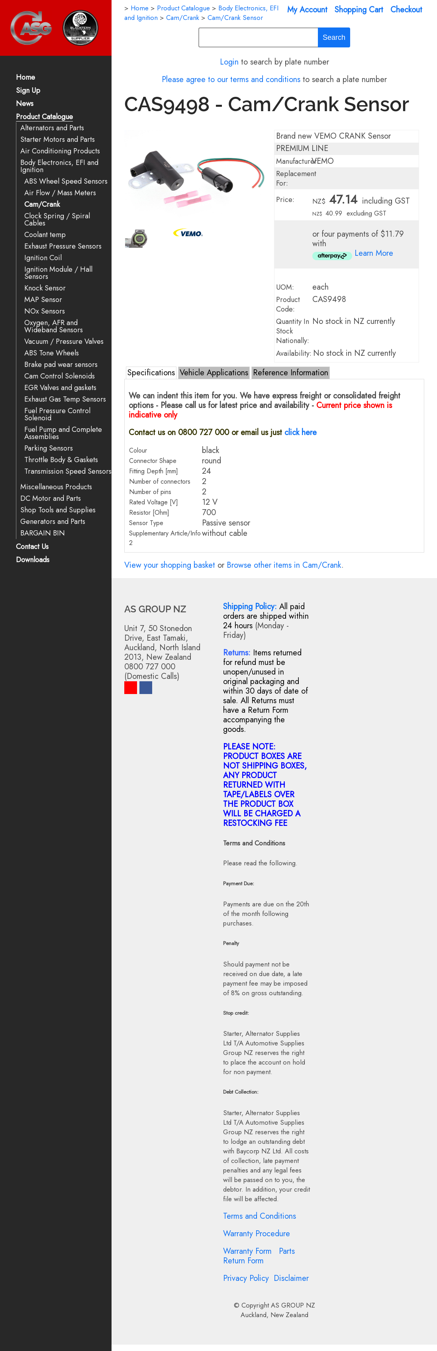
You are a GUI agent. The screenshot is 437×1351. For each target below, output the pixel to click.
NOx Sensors (44, 311)
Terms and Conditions (259, 1216)
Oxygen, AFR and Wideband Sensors (53, 326)
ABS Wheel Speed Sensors (66, 181)
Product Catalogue (44, 117)
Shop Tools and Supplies (58, 510)
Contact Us (32, 547)
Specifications (151, 372)
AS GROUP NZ (293, 1305)
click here (300, 432)
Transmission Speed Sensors (68, 471)
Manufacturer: (297, 161)
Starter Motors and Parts (57, 139)
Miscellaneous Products (56, 487)
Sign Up (28, 91)
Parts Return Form (259, 1256)
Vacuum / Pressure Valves (64, 341)
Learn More (374, 253)
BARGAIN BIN (42, 533)
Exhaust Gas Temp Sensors (65, 399)
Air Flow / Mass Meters (60, 193)
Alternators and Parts (52, 128)
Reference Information (290, 372)
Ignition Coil (43, 258)
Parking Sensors (48, 448)
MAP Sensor (43, 300)
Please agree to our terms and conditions (231, 79)
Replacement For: (296, 178)
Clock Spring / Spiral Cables (57, 219)
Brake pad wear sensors (61, 365)
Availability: (294, 353)
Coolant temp (45, 235)
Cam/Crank (42, 204)
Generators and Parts (52, 521)
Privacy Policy (246, 1278)
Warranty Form (247, 1251)
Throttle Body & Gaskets (61, 460)
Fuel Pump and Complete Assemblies (63, 433)
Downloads (32, 560)
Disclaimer (291, 1278)
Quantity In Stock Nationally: (292, 331)
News (24, 104)
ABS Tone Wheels (51, 353)
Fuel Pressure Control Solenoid (57, 414)
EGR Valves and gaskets (60, 388)
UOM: (285, 287)
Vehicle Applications (214, 372)
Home (25, 78)
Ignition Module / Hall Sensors (58, 273)
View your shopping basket (169, 565)
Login (229, 62)
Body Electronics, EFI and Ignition (59, 166)
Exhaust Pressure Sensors (63, 246)
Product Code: (288, 304)
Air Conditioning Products (60, 151)
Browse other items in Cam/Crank (284, 565)
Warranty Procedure (256, 1233)
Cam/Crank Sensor (235, 17)
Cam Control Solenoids (59, 376)
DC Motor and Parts (50, 498)
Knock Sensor (45, 288)
